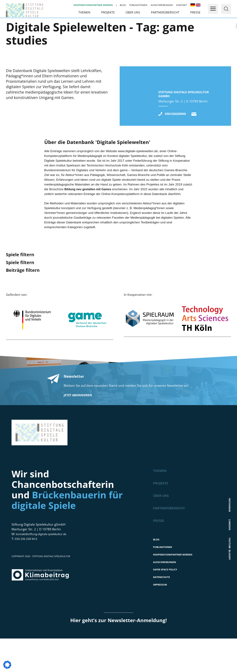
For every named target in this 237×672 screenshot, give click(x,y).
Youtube (230, 566)
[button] (7, 665)
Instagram (230, 524)
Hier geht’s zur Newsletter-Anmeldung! (118, 653)
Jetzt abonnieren (78, 421)
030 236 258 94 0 (27, 565)
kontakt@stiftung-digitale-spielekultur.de (200, 140)
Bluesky (230, 585)
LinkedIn (230, 546)
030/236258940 (178, 139)
